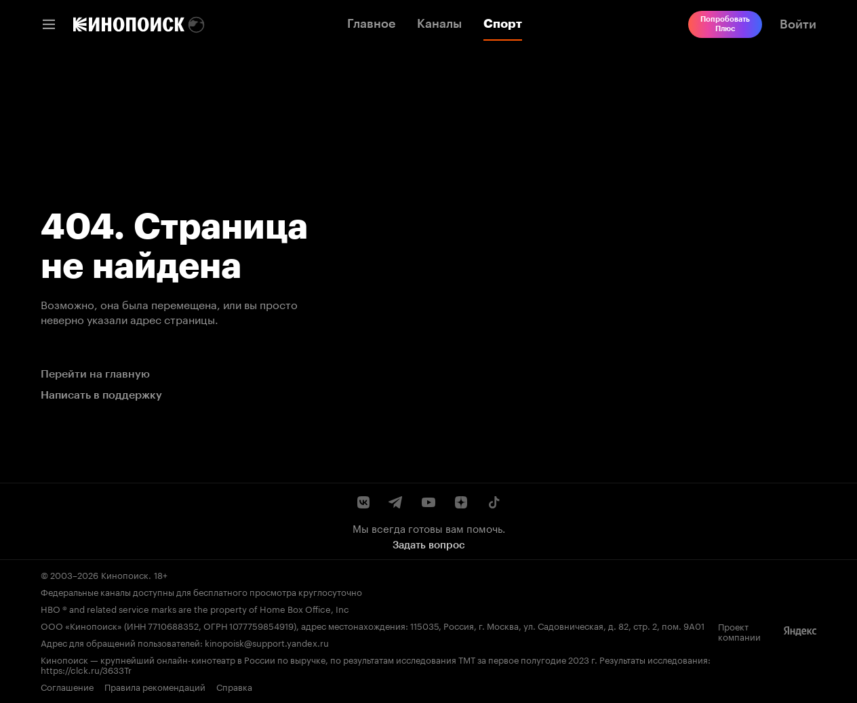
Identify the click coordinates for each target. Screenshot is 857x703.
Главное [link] (371, 23)
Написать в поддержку (101, 394)
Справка (234, 686)
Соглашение (67, 686)
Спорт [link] (502, 23)
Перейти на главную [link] (95, 373)
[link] (128, 24)
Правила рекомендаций (154, 686)
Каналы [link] (439, 23)
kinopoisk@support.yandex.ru (267, 642)
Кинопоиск (124, 574)
